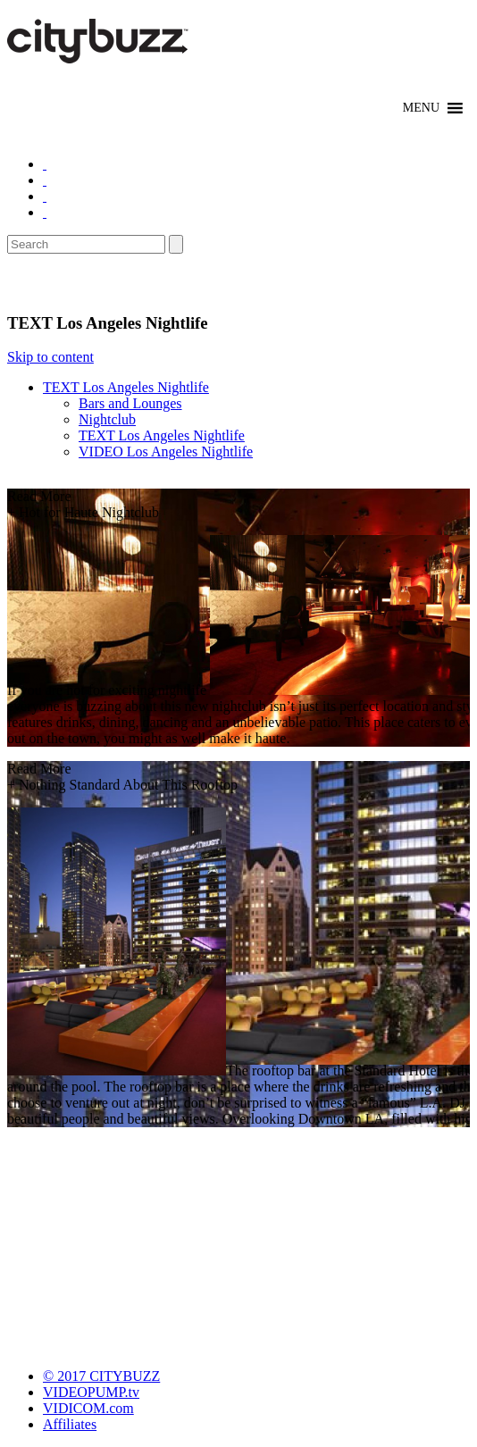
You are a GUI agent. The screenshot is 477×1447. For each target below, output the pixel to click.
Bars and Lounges (130, 403)
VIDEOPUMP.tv (91, 1392)
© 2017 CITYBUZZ (101, 1376)
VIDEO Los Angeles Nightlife (166, 451)
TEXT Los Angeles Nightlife (126, 387)
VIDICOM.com (88, 1408)
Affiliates (69, 1424)
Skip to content (50, 356)
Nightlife (47, 283)
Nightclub (107, 419)
